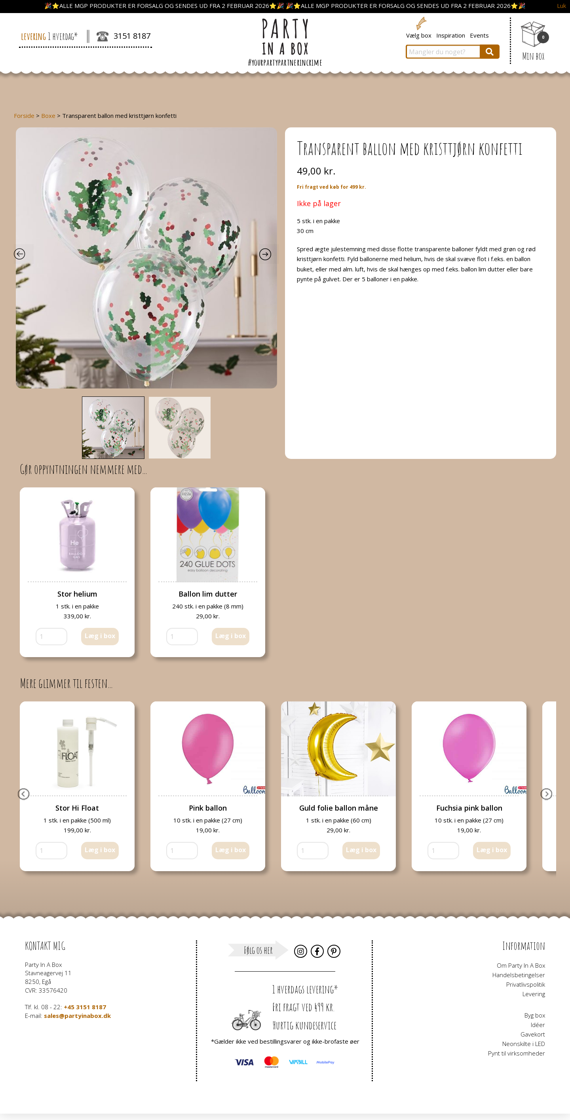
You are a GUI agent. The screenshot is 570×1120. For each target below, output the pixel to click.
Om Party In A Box (521, 965)
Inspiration (450, 35)
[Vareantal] (51, 636)
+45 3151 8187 (85, 1007)
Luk (561, 5)
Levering (533, 994)
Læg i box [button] (100, 635)
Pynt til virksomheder (516, 1053)
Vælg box (418, 35)
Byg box (534, 1015)
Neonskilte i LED (523, 1044)
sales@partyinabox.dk (77, 1016)
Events (479, 35)
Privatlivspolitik (525, 984)
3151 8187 (123, 37)
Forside (24, 115)
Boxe (48, 115)
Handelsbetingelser (518, 975)
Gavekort (533, 1034)
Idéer (538, 1025)
